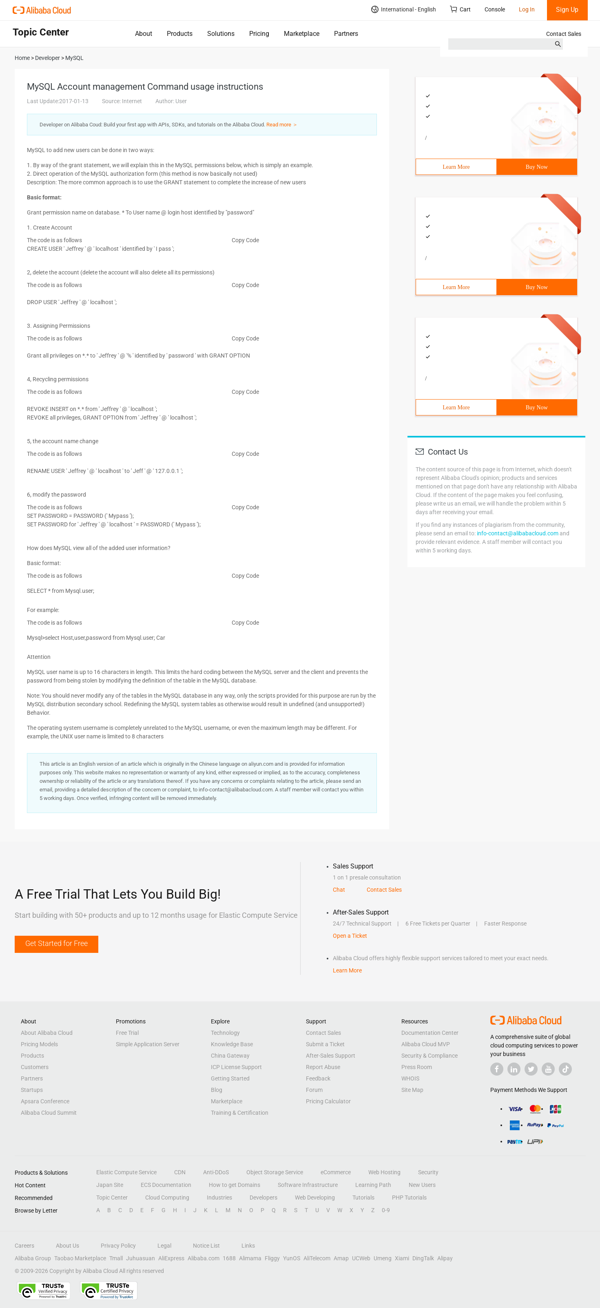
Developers (263, 1197)
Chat (339, 889)
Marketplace (301, 34)
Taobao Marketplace (80, 1258)
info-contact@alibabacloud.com (517, 533)
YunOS (291, 1258)
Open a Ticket (350, 935)
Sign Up (567, 9)
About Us (67, 1245)
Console (495, 9)
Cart (460, 9)
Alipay (445, 1258)
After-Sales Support (330, 1055)
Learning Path (373, 1185)
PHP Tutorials (409, 1197)
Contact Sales (563, 34)
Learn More (456, 167)
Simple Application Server (147, 1044)
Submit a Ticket (325, 1044)
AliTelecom (316, 1258)
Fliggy (272, 1258)
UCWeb (361, 1258)
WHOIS (410, 1078)
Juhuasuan (140, 1258)
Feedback (318, 1078)
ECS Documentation (166, 1185)
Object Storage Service (274, 1172)
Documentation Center (429, 1033)
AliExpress (171, 1258)
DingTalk (423, 1258)
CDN (180, 1172)
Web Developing (315, 1197)
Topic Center (112, 1197)
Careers (24, 1245)
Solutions (221, 34)
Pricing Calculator (328, 1101)
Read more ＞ (282, 125)
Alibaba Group (33, 1258)
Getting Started (230, 1078)
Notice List (206, 1245)
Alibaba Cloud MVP (425, 1044)
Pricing (259, 34)
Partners (346, 34)
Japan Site (109, 1185)
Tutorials (363, 1197)
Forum (314, 1090)
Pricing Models (39, 1044)
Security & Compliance (429, 1055)
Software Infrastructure (308, 1185)
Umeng (383, 1258)
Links (248, 1245)
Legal (164, 1245)
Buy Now (537, 167)
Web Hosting (384, 1172)
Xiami (402, 1258)
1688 (229, 1258)
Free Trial (127, 1033)
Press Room (416, 1067)
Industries (219, 1197)
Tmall (116, 1258)
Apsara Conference (45, 1101)
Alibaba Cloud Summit (49, 1112)
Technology (225, 1033)
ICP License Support (236, 1067)
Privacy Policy (118, 1245)
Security (428, 1172)
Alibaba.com (203, 1258)
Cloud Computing (167, 1197)
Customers (35, 1067)
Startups (32, 1090)
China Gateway (230, 1055)
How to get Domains (234, 1185)
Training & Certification (239, 1112)
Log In (527, 9)
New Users (422, 1185)
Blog (216, 1090)
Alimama (250, 1258)
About (143, 34)
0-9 (386, 1210)
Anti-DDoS (216, 1172)
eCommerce (336, 1172)
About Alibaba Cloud (47, 1033)
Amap (341, 1258)
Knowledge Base (232, 1044)
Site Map (412, 1090)
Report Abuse (323, 1067)
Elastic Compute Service (126, 1172)
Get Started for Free (56, 943)
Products (180, 34)
